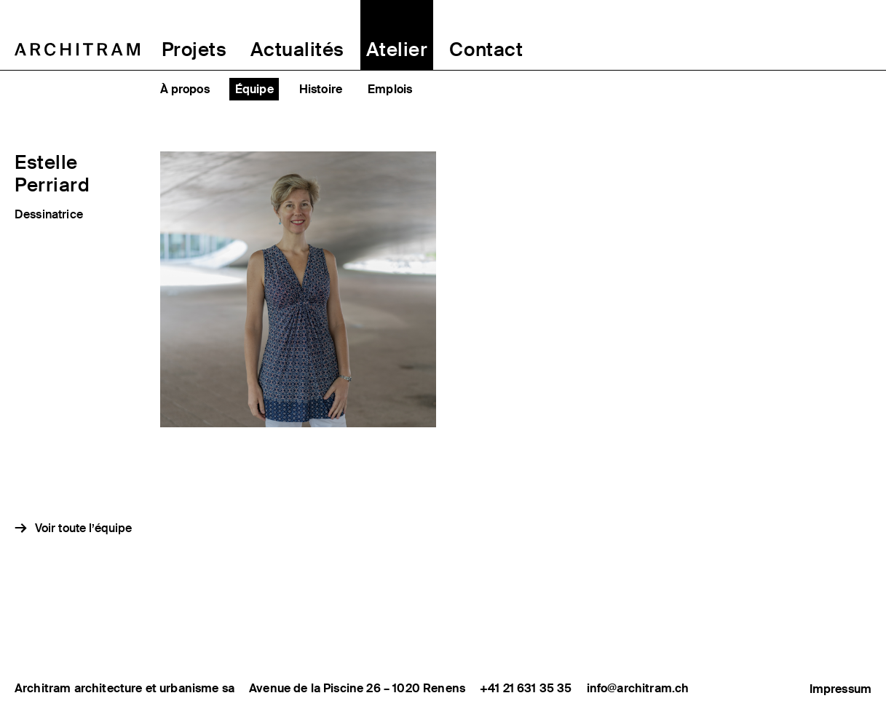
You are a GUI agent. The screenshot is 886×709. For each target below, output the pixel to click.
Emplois (390, 89)
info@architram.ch (638, 688)
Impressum (840, 688)
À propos (185, 89)
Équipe (254, 89)
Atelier (397, 49)
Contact (486, 49)
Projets (194, 49)
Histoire (320, 89)
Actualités (297, 49)
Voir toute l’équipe (83, 528)
